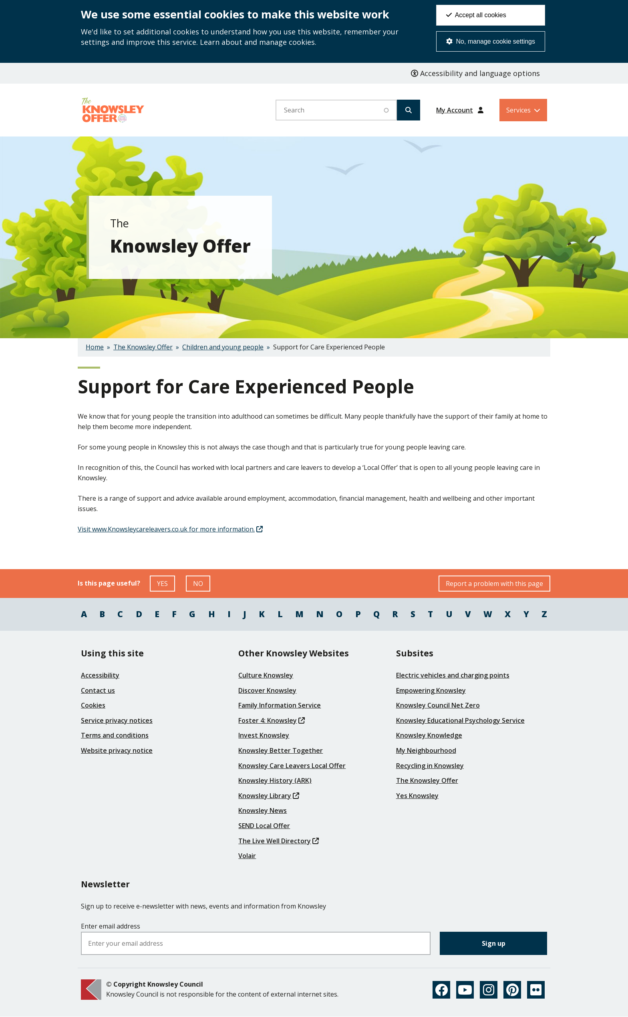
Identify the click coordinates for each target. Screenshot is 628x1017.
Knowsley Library (268, 795)
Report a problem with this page (494, 583)
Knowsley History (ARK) (275, 780)
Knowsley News (262, 810)
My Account (454, 110)
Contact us (98, 690)
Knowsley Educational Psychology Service (460, 720)
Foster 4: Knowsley (271, 720)
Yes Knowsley (417, 795)
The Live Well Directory (278, 840)
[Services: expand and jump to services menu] (523, 110)
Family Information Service (279, 705)
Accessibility (100, 675)
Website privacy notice (117, 750)
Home (95, 347)
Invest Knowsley (263, 735)
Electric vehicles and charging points (452, 675)
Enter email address (110, 926)
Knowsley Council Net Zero (438, 705)
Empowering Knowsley (431, 690)
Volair (247, 855)
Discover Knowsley (267, 690)
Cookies (93, 705)
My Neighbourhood (426, 750)
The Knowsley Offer (143, 347)
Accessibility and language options (475, 73)
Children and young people (223, 347)
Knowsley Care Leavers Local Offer (292, 765)
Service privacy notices (117, 720)
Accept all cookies (476, 15)
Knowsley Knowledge (429, 735)
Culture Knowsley (265, 675)
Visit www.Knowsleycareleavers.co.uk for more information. (170, 529)
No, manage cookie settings (490, 41)
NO (201, 585)
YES (166, 585)
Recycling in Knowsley (430, 765)
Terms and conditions (115, 735)
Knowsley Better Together (280, 750)
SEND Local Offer (264, 825)
